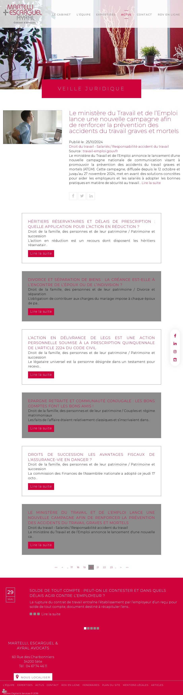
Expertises (106, 14)
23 (111, 567)
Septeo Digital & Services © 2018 (20, 693)
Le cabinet (61, 14)
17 (72, 567)
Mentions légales (135, 685)
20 (91, 567)
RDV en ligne (169, 14)
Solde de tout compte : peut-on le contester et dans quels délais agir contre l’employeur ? (98, 593)
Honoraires (91, 685)
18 (78, 567)
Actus (126, 14)
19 (84, 567)
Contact (144, 14)
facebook (175, 336)
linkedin (175, 343)
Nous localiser (35, 677)
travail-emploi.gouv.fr (100, 151)
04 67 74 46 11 (36, 666)
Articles (157, 685)
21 (98, 567)
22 (104, 567)
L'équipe (84, 14)
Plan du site (111, 685)
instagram (175, 351)
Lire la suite (151, 183)
